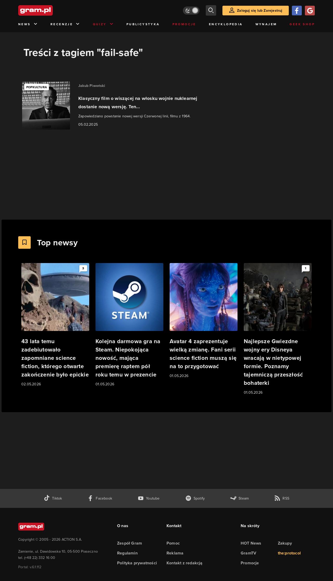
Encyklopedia (226, 24)
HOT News (251, 543)
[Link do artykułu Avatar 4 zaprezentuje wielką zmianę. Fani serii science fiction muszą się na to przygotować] (203, 321)
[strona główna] (48, 10)
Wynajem (266, 24)
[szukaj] (211, 10)
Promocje (184, 24)
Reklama (174, 553)
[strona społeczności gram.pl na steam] (239, 498)
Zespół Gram (129, 543)
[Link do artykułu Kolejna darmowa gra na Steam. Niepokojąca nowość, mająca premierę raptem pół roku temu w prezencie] (129, 325)
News (28, 24)
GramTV (248, 553)
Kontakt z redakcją (184, 563)
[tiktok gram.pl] (53, 498)
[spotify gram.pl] (195, 498)
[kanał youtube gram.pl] (149, 498)
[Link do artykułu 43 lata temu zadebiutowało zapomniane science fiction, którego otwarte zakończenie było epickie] (55, 325)
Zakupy (285, 543)
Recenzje (65, 24)
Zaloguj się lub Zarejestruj (259, 10)
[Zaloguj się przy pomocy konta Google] (310, 10)
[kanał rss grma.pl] (281, 498)
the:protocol (289, 553)
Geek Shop (302, 24)
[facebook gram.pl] (99, 498)
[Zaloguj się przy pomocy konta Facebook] (297, 10)
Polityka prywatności (137, 563)
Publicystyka (143, 24)
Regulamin (127, 553)
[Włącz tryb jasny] (191, 11)
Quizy (103, 24)
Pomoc (173, 543)
